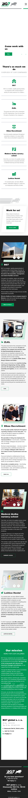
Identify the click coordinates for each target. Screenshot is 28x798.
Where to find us (7, 304)
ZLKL (5, 388)
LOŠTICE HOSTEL (8, 634)
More (8, 54)
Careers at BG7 (12, 227)
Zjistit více (6, 474)
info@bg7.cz (7, 733)
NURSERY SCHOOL (8, 555)
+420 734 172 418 (8, 731)
